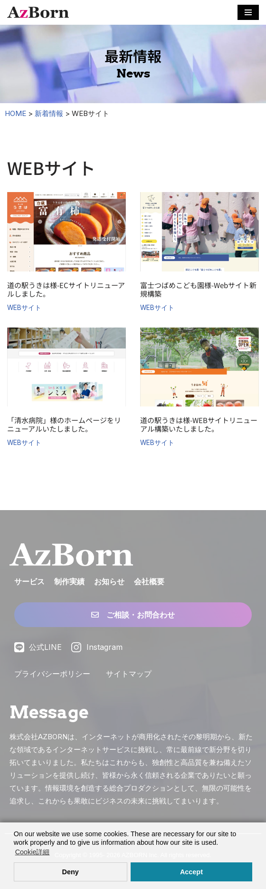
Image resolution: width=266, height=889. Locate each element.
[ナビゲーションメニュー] (248, 12)
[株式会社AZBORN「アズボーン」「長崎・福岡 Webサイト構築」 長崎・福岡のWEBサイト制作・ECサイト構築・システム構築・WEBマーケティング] (38, 12)
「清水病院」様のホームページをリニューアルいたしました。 (64, 424)
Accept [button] (191, 872)
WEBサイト (24, 307)
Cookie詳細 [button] (32, 852)
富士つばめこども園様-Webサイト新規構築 (198, 289)
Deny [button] (70, 872)
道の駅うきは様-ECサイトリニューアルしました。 (66, 289)
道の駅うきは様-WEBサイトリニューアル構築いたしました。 (198, 424)
